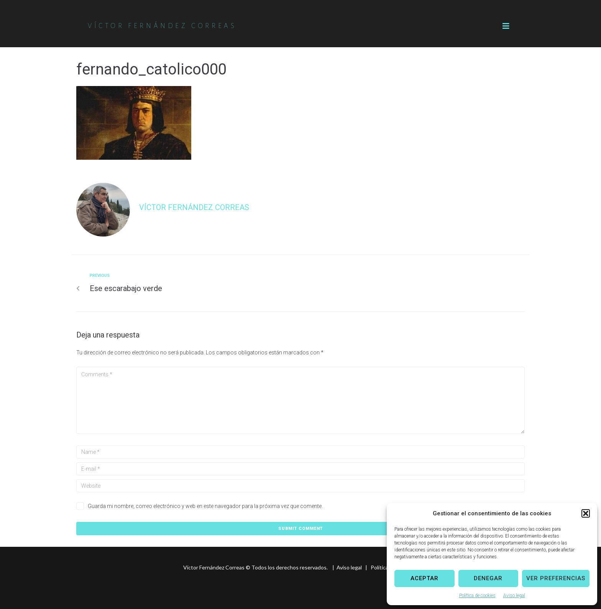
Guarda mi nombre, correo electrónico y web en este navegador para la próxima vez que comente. (205, 506)
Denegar (488, 578)
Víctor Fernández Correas (194, 207)
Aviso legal (514, 595)
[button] (586, 513)
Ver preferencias (555, 578)
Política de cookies (477, 595)
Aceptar (424, 578)
